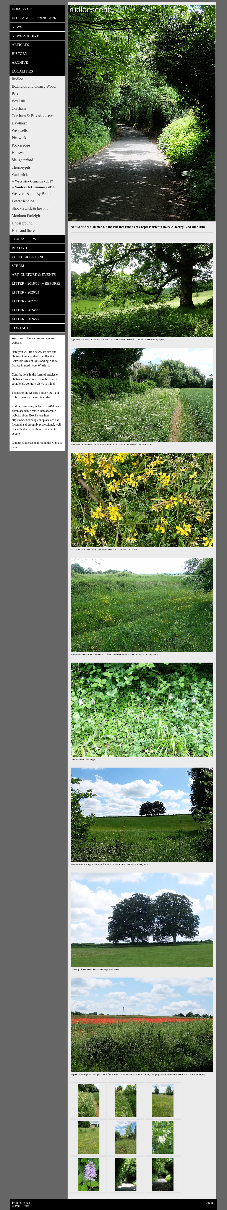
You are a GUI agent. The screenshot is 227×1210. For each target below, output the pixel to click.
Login (209, 1202)
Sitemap (25, 1202)
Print (15, 1202)
